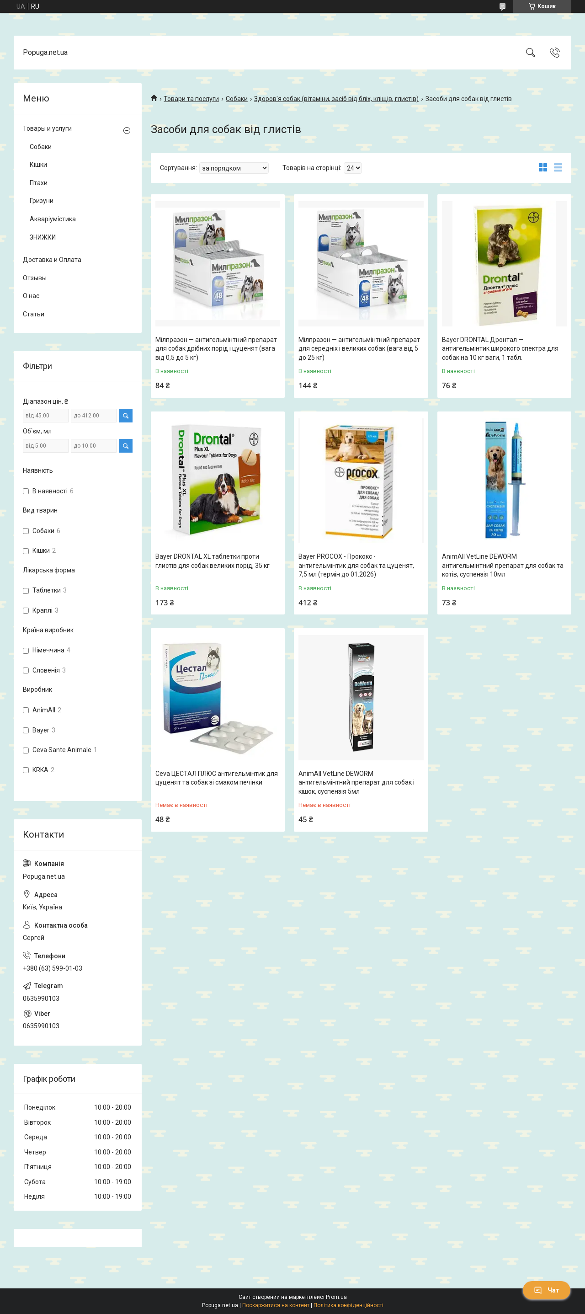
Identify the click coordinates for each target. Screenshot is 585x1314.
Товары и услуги (47, 128)
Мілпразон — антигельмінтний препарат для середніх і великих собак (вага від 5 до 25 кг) (359, 348)
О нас (31, 295)
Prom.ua (336, 1297)
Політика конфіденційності (348, 1305)
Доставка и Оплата (52, 259)
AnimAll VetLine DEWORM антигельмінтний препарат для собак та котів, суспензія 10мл (503, 565)
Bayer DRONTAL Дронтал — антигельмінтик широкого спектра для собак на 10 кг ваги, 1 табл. (500, 348)
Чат (546, 1290)
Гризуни (41, 200)
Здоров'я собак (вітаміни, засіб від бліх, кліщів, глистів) (336, 98)
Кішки (38, 164)
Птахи (39, 183)
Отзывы (35, 278)
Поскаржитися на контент (275, 1305)
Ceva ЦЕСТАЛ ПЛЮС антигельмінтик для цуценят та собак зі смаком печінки (216, 778)
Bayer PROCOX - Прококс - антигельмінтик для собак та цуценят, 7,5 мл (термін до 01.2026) (356, 565)
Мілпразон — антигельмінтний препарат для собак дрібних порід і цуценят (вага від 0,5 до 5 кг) (216, 348)
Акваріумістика (53, 219)
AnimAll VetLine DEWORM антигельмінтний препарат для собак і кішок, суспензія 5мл (356, 782)
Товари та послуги (191, 98)
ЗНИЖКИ (43, 237)
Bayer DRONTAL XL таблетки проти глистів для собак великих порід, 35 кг (212, 561)
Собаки (237, 98)
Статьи (33, 314)
